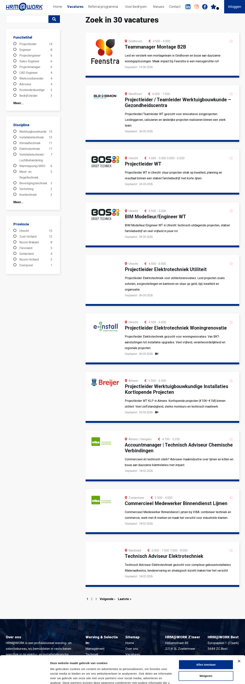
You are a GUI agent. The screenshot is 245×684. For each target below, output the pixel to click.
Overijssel (35, 265)
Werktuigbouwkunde (35, 132)
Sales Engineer (35, 61)
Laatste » (124, 599)
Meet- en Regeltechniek (35, 174)
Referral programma (103, 7)
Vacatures (75, 7)
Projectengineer (35, 55)
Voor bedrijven (136, 7)
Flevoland (35, 248)
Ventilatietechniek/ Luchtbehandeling (35, 157)
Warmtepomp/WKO (35, 166)
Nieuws (158, 7)
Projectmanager (35, 67)
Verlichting (35, 189)
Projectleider (35, 44)
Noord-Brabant (35, 242)
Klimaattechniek (35, 143)
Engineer (35, 50)
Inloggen (234, 7)
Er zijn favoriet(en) (217, 8)
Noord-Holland (35, 259)
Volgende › (107, 599)
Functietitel (22, 37)
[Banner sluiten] (239, 635)
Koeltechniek (35, 195)
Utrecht (35, 231)
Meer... (18, 103)
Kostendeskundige (35, 90)
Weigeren (205, 650)
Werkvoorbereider (35, 78)
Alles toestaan (206, 638)
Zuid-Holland (35, 237)
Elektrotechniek (35, 149)
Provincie (21, 224)
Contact (175, 7)
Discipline (21, 125)
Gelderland (35, 254)
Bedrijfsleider (35, 96)
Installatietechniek (35, 137)
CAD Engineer (35, 73)
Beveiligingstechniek (35, 183)
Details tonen (59, 676)
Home (57, 7)
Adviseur (35, 84)
